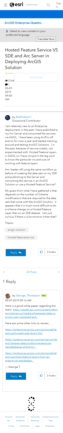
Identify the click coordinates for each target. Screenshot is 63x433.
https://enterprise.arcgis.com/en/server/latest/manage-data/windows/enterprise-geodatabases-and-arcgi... (31, 343)
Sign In (58, 5)
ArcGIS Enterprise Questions (24, 23)
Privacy (11, 426)
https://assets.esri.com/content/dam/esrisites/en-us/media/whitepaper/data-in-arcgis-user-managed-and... (31, 313)
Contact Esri (49, 426)
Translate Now (45, 39)
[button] (41, 252)
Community (32, 5)
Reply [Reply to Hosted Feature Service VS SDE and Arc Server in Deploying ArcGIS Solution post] (13, 252)
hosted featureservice (21, 237)
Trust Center (25, 426)
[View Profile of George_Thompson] (28, 295)
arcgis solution (16, 229)
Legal (37, 426)
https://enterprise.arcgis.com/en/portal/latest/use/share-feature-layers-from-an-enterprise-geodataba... (31, 357)
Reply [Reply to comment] (14, 376)
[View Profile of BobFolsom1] (23, 117)
